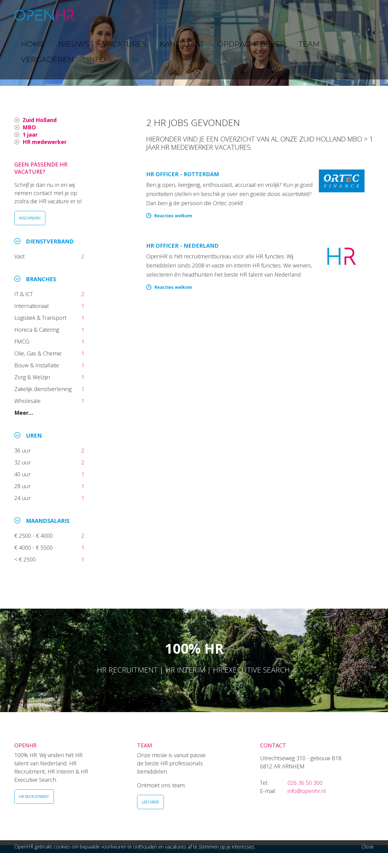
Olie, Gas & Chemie (38, 353)
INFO (353, 15)
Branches (41, 279)
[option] (194, 43)
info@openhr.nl (306, 791)
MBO (29, 127)
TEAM (285, 15)
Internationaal (32, 305)
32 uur (24, 462)
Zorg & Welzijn (32, 377)
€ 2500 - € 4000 (34, 535)
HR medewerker (45, 141)
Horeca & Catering (37, 329)
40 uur (23, 474)
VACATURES (159, 15)
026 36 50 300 (305, 782)
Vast (20, 256)
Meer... (23, 412)
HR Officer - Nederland (182, 245)
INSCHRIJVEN (30, 218)
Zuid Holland (40, 120)
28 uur (23, 486)
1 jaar (30, 134)
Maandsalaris (47, 520)
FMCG (22, 341)
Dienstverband (50, 241)
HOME (96, 15)
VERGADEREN (319, 15)
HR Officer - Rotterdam (182, 174)
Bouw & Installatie (37, 365)
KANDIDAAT (198, 15)
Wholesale (28, 400)
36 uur (24, 450)
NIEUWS (124, 15)
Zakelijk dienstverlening (43, 389)
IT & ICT (24, 294)
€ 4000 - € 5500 (34, 547)
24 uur (24, 498)
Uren (34, 435)
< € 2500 (25, 559)
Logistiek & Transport (41, 317)
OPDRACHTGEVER (246, 15)
